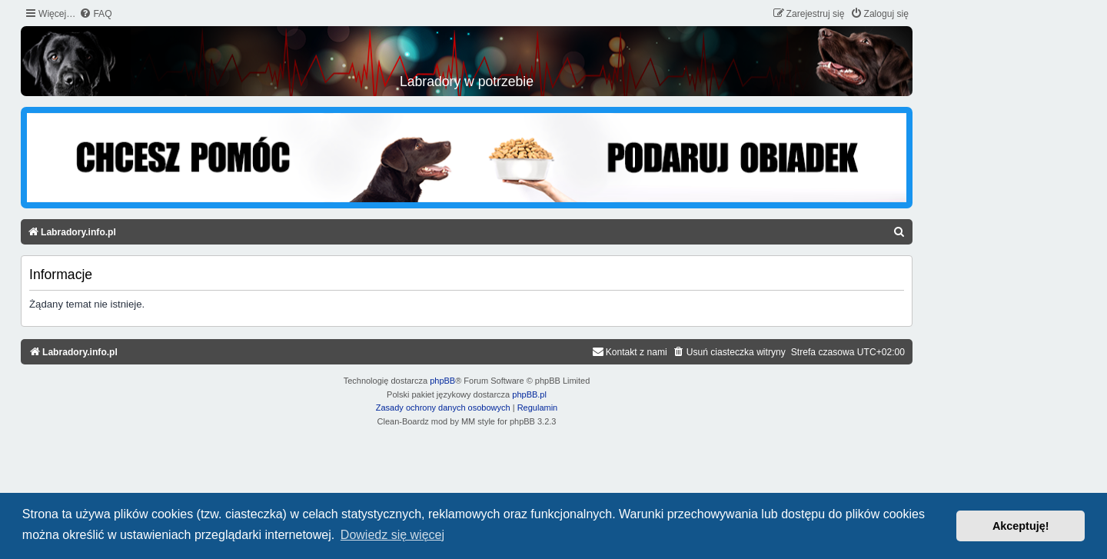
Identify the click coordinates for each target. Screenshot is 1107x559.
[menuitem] (95, 14)
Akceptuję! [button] (1020, 526)
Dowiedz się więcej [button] (392, 534)
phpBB (442, 380)
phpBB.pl (529, 394)
